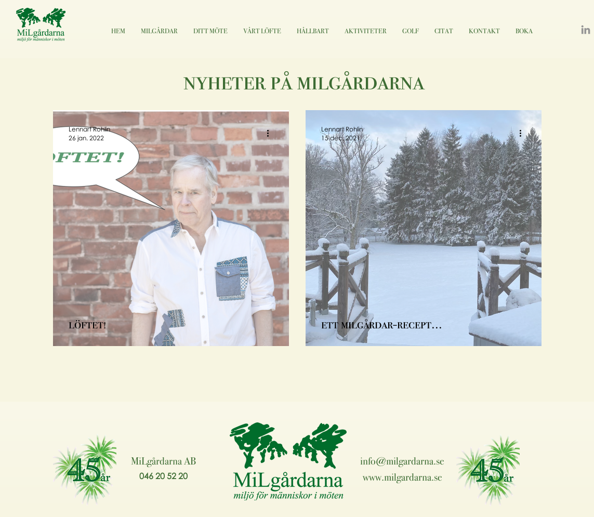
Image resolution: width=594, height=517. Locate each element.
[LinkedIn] (585, 29)
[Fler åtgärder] (272, 133)
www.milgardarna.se (402, 477)
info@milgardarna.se (402, 461)
